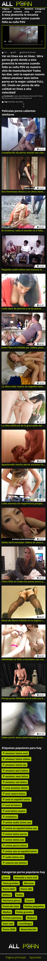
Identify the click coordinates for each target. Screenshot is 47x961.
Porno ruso (9, 98)
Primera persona (19, 98)
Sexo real (28, 98)
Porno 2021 (34, 96)
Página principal (7, 10)
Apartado (35, 957)
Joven (21, 96)
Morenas (26, 96)
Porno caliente (18, 10)
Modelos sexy (29, 10)
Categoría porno (40, 10)
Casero (16, 96)
